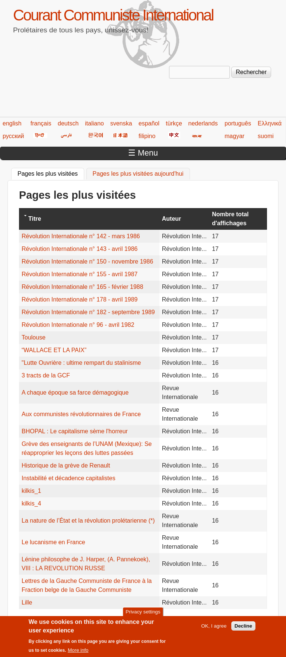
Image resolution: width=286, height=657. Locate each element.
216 (112, 619)
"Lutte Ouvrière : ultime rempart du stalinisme (81, 363)
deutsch (68, 123)
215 (97, 619)
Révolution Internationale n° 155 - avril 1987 (79, 274)
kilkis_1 (31, 491)
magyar (234, 136)
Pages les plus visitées (51, 173)
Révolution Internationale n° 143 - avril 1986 (79, 249)
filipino (147, 136)
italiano (94, 123)
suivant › (242, 619)
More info (78, 653)
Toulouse (33, 337)
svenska (121, 123)
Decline (243, 629)
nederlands (203, 123)
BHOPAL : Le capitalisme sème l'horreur (75, 431)
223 (212, 619)
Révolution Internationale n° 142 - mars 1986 (81, 236)
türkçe (174, 123)
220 (169, 619)
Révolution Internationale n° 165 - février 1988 (82, 287)
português (238, 123)
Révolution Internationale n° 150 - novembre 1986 (87, 261)
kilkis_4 (31, 503)
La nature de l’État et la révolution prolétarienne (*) (88, 520)
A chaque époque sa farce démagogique (75, 392)
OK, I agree (213, 629)
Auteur (171, 219)
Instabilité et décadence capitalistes (68, 478)
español (149, 123)
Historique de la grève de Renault (66, 465)
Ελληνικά (270, 123)
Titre (34, 219)
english (12, 123)
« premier (31, 619)
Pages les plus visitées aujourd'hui (138, 173)
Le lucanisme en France (53, 542)
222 (198, 619)
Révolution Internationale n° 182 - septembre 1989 (88, 312)
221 (184, 619)
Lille (27, 602)
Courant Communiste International (113, 15)
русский (13, 136)
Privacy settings (142, 615)
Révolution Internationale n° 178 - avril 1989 (79, 299)
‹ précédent (64, 619)
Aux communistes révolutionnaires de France (81, 414)
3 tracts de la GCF (46, 375)
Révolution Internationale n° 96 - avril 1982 (78, 325)
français (41, 123)
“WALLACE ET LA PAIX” (54, 350)
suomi (266, 136)
